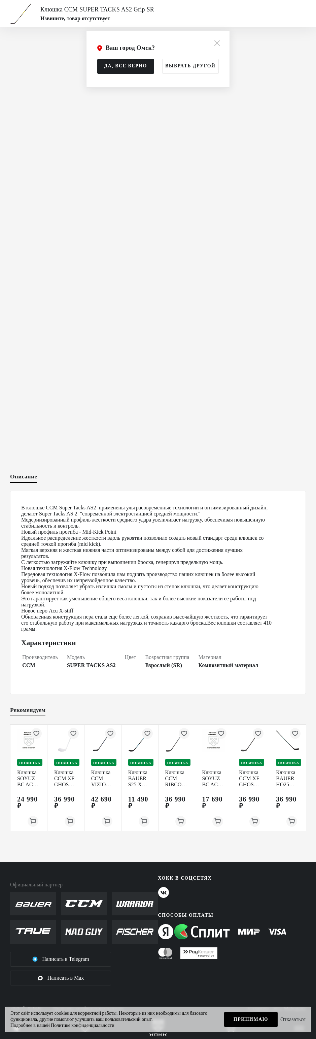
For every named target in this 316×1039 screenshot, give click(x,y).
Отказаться (293, 1019)
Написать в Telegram (60, 959)
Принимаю (251, 1019)
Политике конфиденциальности (82, 1025)
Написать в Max (60, 978)
